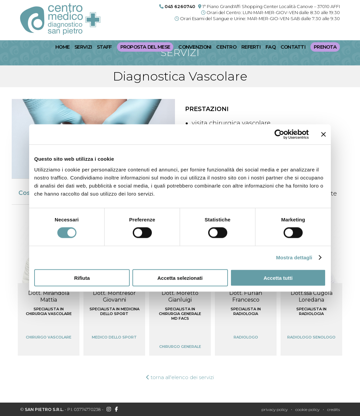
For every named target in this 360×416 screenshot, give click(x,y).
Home (62, 47)
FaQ (270, 47)
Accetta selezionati (179, 277)
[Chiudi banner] (323, 134)
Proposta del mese (145, 47)
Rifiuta (82, 277)
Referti (250, 47)
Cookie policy (307, 409)
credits (333, 409)
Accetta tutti (278, 277)
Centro (226, 47)
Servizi (83, 47)
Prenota (325, 47)
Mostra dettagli (294, 257)
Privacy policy (275, 409)
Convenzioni (194, 47)
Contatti (293, 47)
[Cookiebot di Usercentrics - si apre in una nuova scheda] (279, 134)
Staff (104, 47)
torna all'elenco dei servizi (180, 377)
